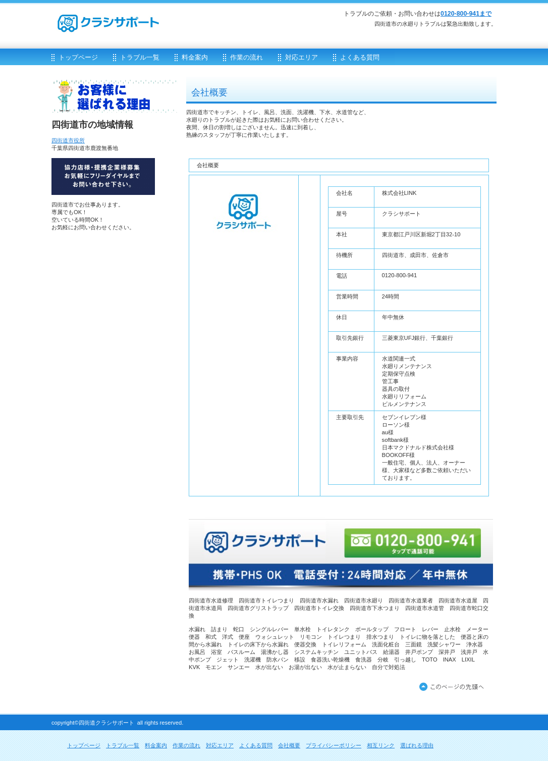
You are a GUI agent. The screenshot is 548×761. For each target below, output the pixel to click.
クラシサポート (172, 18)
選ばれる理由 (416, 745)
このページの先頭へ (453, 687)
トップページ (83, 745)
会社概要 (289, 745)
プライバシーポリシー (333, 745)
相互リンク (381, 745)
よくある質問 (255, 745)
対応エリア (220, 745)
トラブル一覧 (122, 745)
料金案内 (156, 745)
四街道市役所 (68, 140)
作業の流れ (186, 745)
